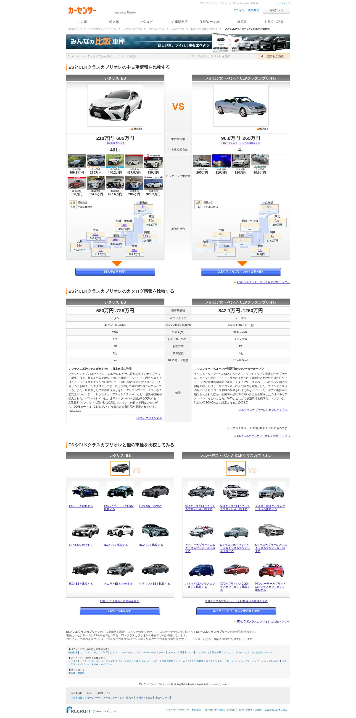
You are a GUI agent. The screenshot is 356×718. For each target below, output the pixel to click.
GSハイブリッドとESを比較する (119, 508)
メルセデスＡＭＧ (270, 661)
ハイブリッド (203, 652)
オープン (172, 652)
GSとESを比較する (81, 506)
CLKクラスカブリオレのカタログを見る (262, 409)
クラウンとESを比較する (154, 583)
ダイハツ (145, 661)
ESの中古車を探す (115, 271)
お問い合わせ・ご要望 (250, 709)
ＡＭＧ (94, 664)
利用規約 (196, 709)
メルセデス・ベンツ (248, 661)
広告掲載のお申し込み (276, 709)
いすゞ (156, 661)
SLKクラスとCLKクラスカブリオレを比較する (200, 508)
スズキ (127, 661)
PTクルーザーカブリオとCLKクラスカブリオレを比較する (270, 587)
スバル (118, 661)
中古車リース (162, 697)
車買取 (242, 21)
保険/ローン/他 (210, 21)
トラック (228, 652)
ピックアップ (242, 652)
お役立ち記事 (274, 21)
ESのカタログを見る (149, 418)
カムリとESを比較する (118, 583)
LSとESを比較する (81, 544)
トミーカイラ (183, 661)
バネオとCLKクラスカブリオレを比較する (200, 585)
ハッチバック (149, 652)
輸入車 (114, 21)
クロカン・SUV (100, 652)
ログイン (239, 10)
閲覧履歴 (253, 10)
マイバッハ (106, 664)
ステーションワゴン (130, 652)
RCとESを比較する (151, 544)
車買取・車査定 (76, 673)
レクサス (73, 661)
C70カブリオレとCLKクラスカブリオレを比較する (235, 587)
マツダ (109, 661)
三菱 (136, 661)
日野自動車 (197, 661)
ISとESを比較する (150, 506)
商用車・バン (187, 652)
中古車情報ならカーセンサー (85, 697)
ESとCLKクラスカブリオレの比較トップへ (263, 282)
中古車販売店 (178, 21)
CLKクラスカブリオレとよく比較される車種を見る (236, 601)
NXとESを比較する (116, 544)
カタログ (146, 21)
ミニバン (84, 652)
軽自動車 (73, 652)
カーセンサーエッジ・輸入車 (118, 697)
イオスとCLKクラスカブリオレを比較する (270, 508)
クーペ (162, 652)
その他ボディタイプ (262, 652)
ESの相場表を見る (115, 143)
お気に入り (276, 10)
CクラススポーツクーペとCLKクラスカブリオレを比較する (235, 548)
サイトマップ (283, 3)
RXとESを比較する (81, 583)
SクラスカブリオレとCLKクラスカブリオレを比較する (271, 548)
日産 (91, 661)
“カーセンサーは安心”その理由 (219, 709)
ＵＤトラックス (214, 661)
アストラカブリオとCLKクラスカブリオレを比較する (200, 548)
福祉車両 (216, 652)
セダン (113, 652)
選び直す (137, 128)
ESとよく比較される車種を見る (119, 601)
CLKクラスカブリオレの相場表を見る (241, 143)
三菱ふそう (230, 661)
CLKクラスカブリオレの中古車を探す (240, 271)
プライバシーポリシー (177, 709)
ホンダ (99, 661)
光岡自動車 (167, 661)
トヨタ (83, 661)
